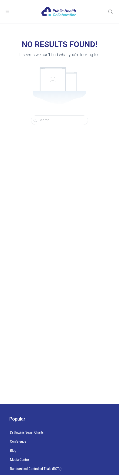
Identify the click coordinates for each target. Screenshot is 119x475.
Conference (18, 441)
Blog (13, 450)
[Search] (110, 11)
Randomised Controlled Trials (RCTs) (35, 469)
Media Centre (19, 460)
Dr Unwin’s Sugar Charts (27, 432)
